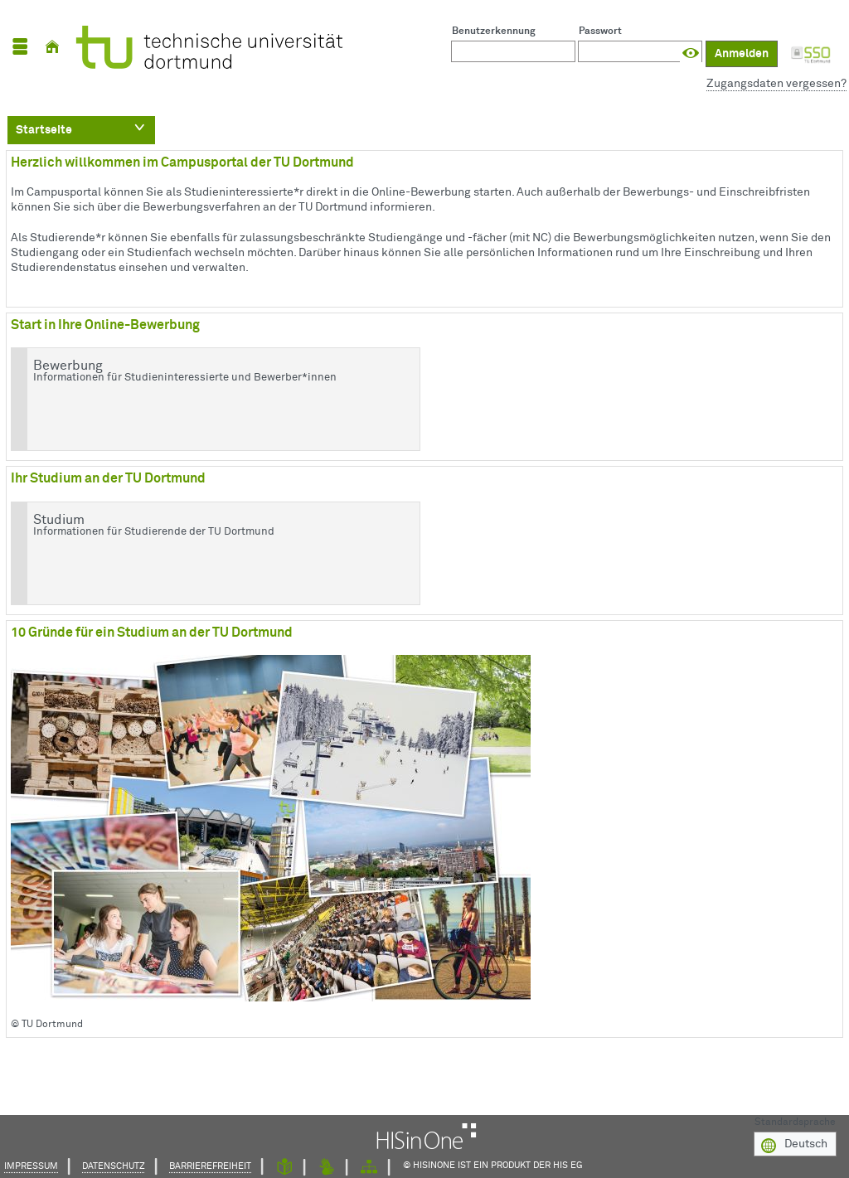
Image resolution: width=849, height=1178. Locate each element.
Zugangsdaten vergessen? (776, 84)
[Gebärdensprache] (326, 1167)
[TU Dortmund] (205, 47)
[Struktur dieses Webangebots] (369, 1167)
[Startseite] (52, 47)
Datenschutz (113, 1166)
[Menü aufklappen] (20, 47)
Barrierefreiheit (210, 1166)
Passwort (600, 31)
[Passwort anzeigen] (690, 53)
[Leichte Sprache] (284, 1167)
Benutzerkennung (494, 31)
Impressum (31, 1166)
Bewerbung (212, 371)
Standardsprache (795, 1121)
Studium (212, 525)
